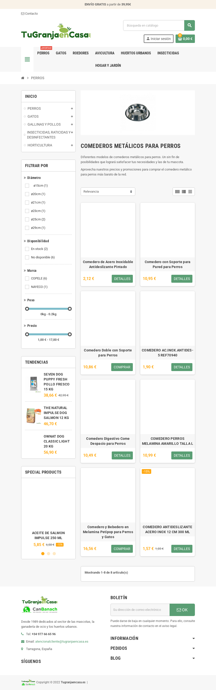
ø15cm (40, 185)
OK (182, 609)
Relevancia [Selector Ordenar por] (91, 191)
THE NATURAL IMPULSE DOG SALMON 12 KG (56, 413)
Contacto (29, 13)
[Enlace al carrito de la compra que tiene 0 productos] (185, 38)
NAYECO (39, 286)
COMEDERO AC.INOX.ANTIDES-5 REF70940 (167, 352)
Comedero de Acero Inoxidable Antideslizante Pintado (108, 264)
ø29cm (38, 227)
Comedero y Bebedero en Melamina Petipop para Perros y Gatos (108, 532)
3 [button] (54, 553)
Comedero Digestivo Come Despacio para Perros (108, 441)
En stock (40, 248)
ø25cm (38, 219)
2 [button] (48, 553)
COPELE (39, 278)
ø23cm (38, 210)
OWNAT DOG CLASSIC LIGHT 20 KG (57, 441)
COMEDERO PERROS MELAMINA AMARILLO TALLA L (167, 441)
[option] (48, 514)
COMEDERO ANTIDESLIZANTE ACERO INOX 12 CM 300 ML (167, 529)
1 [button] (42, 553)
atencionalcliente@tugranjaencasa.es (61, 641)
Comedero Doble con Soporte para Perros (108, 352)
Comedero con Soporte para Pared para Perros (168, 264)
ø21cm (38, 202)
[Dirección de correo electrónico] (140, 610)
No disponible (43, 257)
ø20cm (38, 194)
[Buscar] (159, 25)
